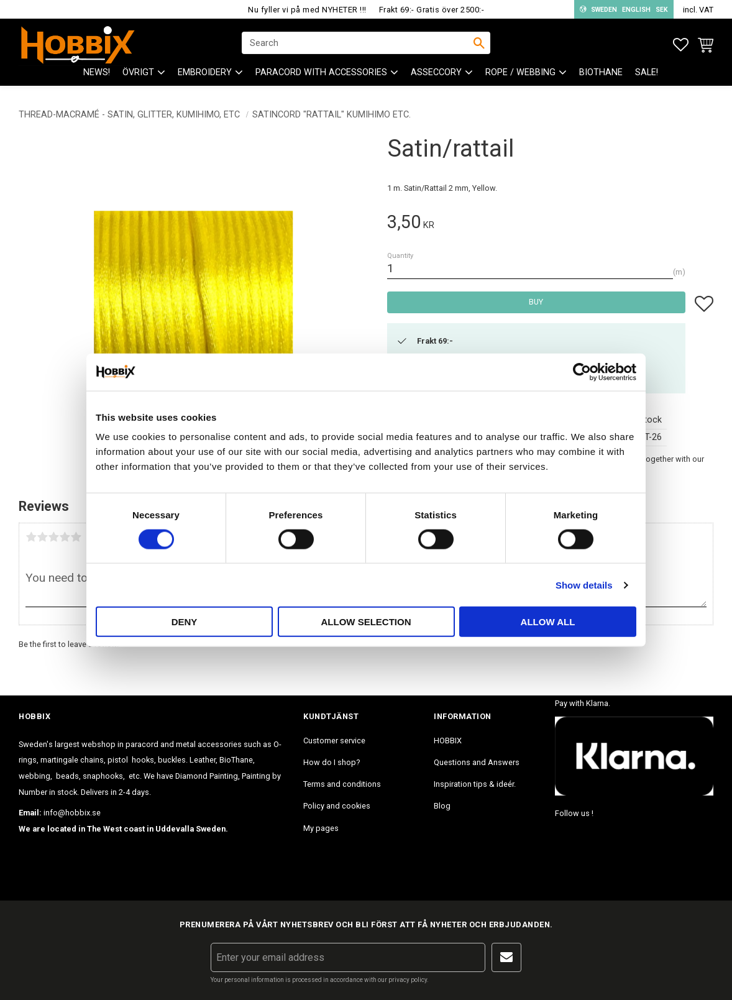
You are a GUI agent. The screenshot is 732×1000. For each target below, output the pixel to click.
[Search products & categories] (358, 44)
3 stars (53, 537)
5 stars (75, 537)
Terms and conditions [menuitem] (342, 784)
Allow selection (366, 622)
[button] (681, 45)
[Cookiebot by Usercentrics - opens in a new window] (582, 371)
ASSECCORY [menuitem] (436, 75)
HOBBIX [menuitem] (448, 740)
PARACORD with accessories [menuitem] (321, 75)
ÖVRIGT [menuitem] (138, 75)
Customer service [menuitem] (334, 740)
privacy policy (407, 979)
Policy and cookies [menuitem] (336, 805)
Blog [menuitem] (442, 805)
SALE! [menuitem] (646, 75)
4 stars (64, 537)
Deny (185, 622)
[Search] (479, 44)
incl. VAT (698, 9)
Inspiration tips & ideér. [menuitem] (475, 784)
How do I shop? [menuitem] (331, 762)
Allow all (548, 622)
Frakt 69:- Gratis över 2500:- (432, 9)
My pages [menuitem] (321, 828)
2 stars (42, 537)
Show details (584, 584)
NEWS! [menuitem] (96, 75)
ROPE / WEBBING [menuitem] (520, 75)
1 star (31, 537)
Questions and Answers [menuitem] (476, 762)
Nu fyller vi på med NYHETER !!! (307, 9)
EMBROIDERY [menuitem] (205, 75)
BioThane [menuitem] (601, 75)
